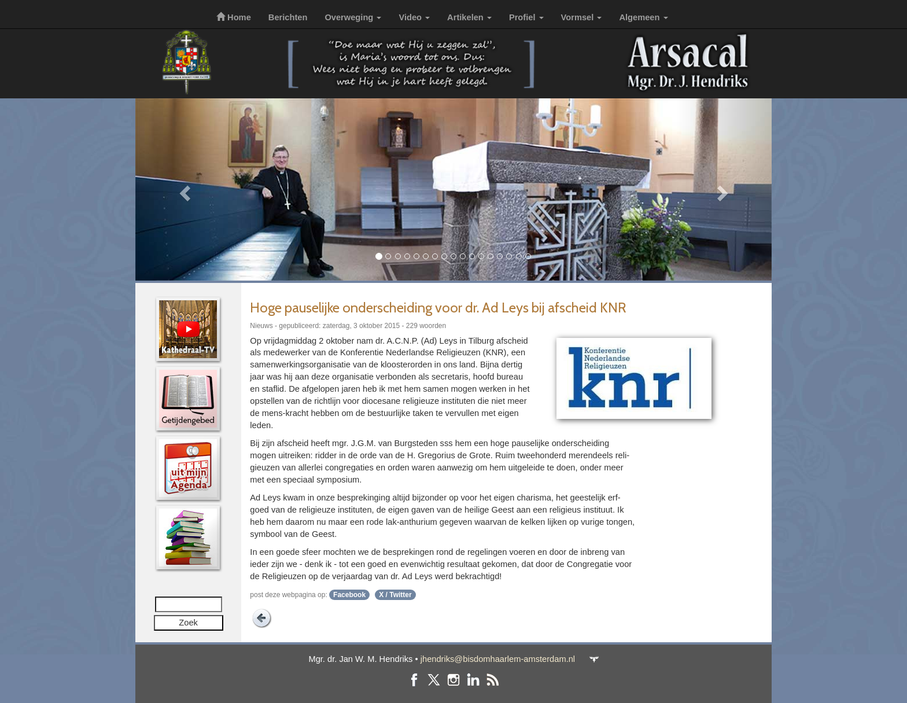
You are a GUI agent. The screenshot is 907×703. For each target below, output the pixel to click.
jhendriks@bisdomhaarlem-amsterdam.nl (498, 659)
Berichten (288, 17)
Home (233, 17)
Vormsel (581, 17)
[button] (183, 189)
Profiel (526, 17)
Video (414, 17)
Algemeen (643, 17)
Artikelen (469, 17)
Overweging (353, 17)
